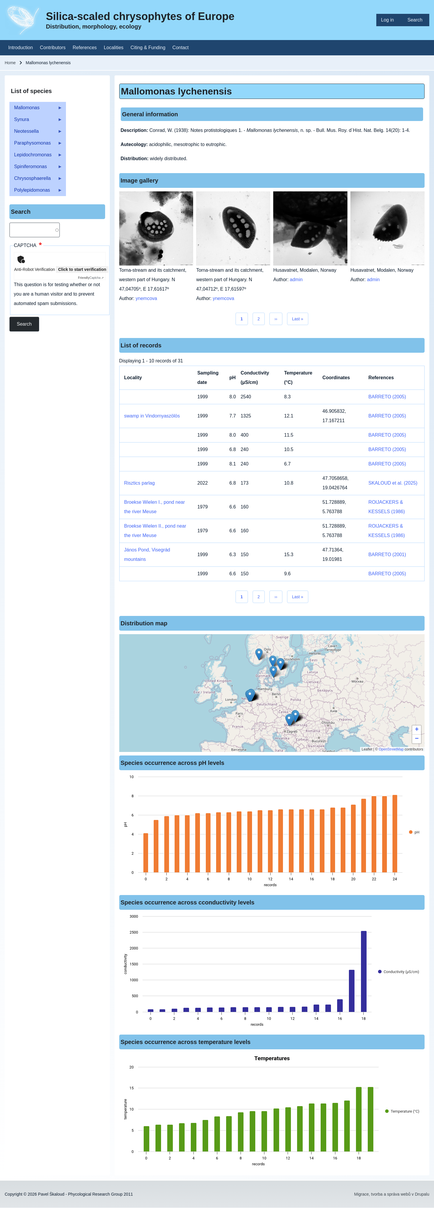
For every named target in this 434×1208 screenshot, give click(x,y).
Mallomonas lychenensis (176, 91)
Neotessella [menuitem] (35, 133)
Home (10, 62)
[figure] (272, 832)
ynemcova (146, 298)
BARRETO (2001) (387, 554)
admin (296, 279)
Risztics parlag (139, 482)
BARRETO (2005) (387, 396)
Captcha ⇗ (91, 277)
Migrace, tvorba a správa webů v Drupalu (391, 1194)
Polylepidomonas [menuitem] (35, 192)
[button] (289, 720)
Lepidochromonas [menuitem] (35, 156)
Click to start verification (82, 269)
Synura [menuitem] (35, 121)
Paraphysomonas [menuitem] (35, 144)
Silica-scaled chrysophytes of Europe (140, 16)
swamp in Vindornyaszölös (152, 415)
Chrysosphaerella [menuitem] (35, 180)
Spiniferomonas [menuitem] (35, 168)
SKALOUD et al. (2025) (392, 482)
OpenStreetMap (391, 749)
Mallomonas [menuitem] (35, 109)
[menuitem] (389, 20)
